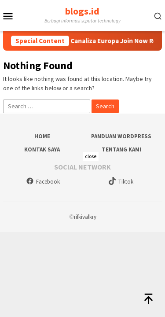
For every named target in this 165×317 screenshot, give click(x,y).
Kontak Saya (42, 149)
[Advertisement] (82, 234)
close (90, 156)
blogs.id (82, 11)
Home (42, 136)
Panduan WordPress (121, 136)
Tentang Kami (121, 149)
